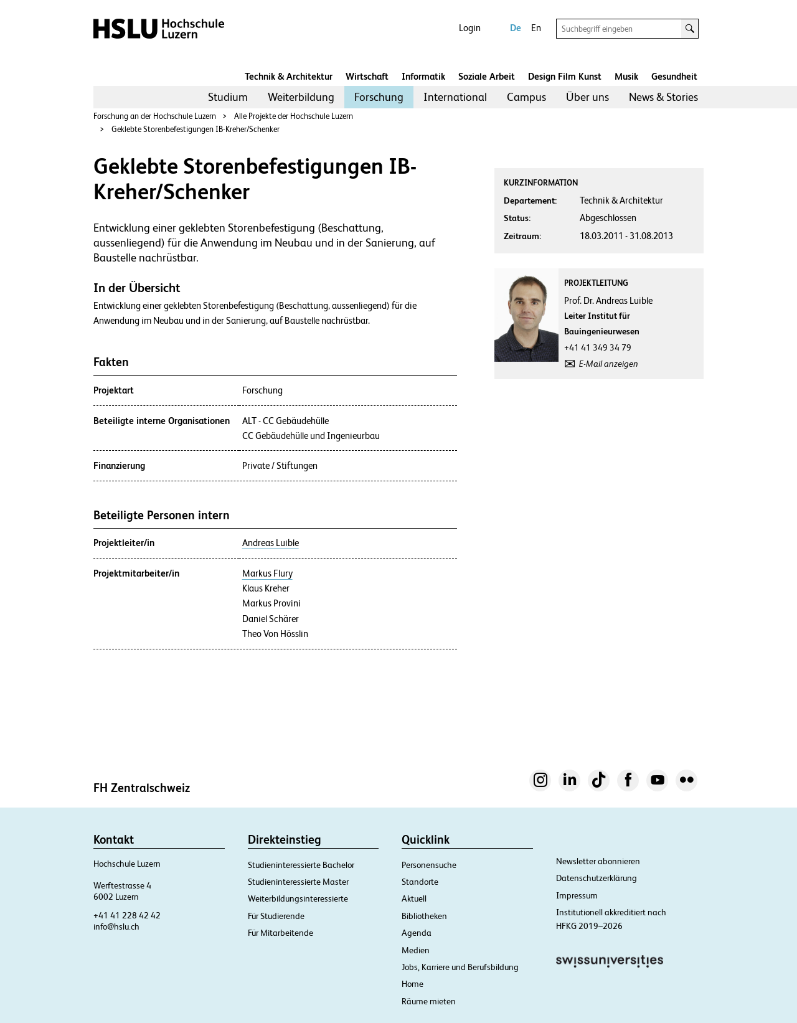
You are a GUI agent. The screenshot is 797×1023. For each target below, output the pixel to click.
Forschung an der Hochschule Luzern (154, 116)
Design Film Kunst (564, 76)
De (515, 27)
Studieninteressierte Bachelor (301, 865)
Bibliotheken (424, 916)
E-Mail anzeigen (608, 364)
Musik (626, 76)
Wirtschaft (367, 76)
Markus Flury (267, 573)
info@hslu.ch (116, 926)
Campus (526, 96)
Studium (228, 96)
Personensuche (429, 865)
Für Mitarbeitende (280, 933)
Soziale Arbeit (486, 76)
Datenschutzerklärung (596, 878)
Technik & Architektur (288, 76)
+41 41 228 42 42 (127, 915)
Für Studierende (276, 916)
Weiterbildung (301, 96)
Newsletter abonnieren (598, 861)
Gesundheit (674, 76)
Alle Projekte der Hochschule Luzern (293, 116)
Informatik (423, 76)
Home (412, 984)
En (536, 27)
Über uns (587, 96)
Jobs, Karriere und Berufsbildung (460, 967)
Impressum (577, 895)
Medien (416, 950)
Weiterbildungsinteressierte (298, 898)
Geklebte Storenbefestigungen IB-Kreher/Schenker (195, 129)
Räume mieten (429, 1001)
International (455, 96)
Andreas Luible (270, 543)
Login (470, 27)
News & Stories (663, 96)
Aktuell (414, 898)
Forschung (378, 96)
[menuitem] (228, 97)
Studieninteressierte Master (298, 882)
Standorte (420, 882)
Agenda (417, 933)
